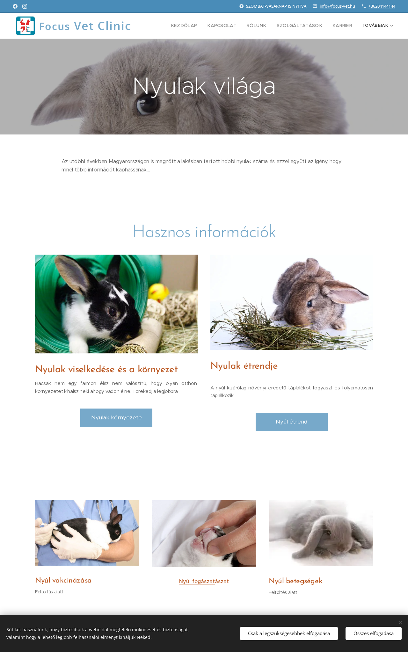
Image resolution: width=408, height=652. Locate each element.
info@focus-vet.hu (337, 6)
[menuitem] (198, 26)
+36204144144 (381, 6)
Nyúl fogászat (197, 581)
